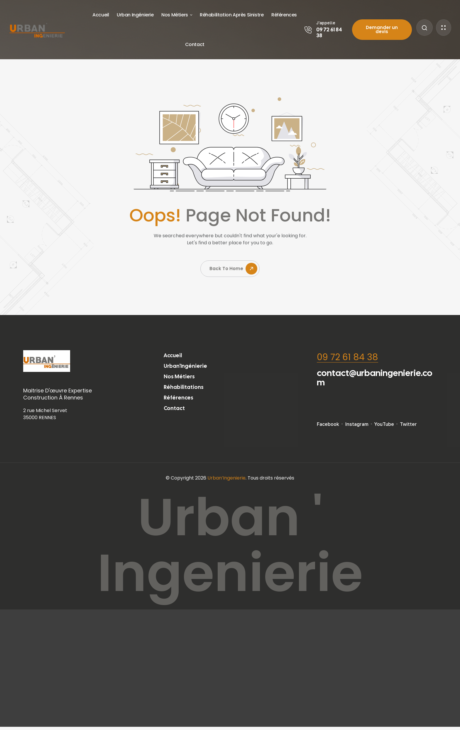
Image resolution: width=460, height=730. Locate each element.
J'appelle (325, 22)
